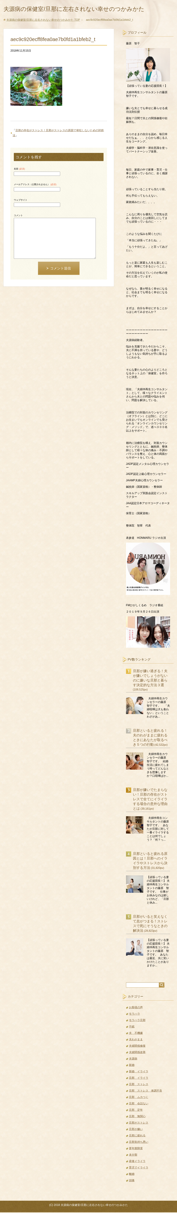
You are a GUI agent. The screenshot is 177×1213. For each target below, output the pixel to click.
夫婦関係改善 (137, 1052)
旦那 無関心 (137, 1116)
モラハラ (134, 1014)
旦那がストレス (138, 1123)
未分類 (133, 1155)
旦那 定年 (136, 1110)
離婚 (131, 1174)
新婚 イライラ (138, 1072)
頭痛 (131, 1181)
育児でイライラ (138, 1168)
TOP (43, 20)
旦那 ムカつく (138, 1097)
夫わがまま (136, 1040)
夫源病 (133, 1059)
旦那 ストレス (138, 1084)
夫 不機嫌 (136, 1033)
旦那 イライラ (138, 1078)
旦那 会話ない (138, 1104)
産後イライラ (137, 1161)
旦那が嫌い (136, 1129)
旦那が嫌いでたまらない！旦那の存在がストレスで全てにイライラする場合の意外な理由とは (150, 800)
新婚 (131, 1065)
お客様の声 (136, 1008)
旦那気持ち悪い (138, 1142)
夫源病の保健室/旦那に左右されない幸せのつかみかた (80, 9)
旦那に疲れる (137, 1136)
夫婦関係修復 (137, 1046)
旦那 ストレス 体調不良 (145, 1091)
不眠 (131, 1027)
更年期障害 (136, 1149)
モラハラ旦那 (137, 1020)
